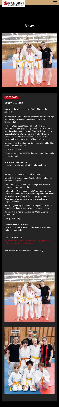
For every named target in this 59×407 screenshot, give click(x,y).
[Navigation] (55, 2)
